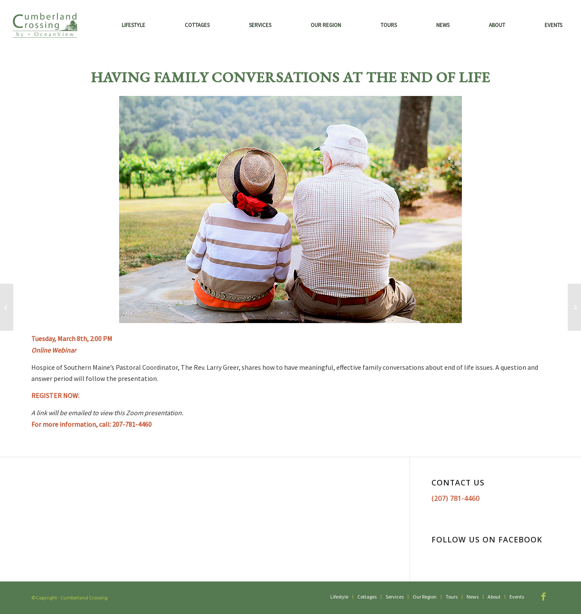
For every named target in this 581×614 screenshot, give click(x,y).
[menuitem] (133, 25)
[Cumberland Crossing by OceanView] (45, 25)
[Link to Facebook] (543, 596)
